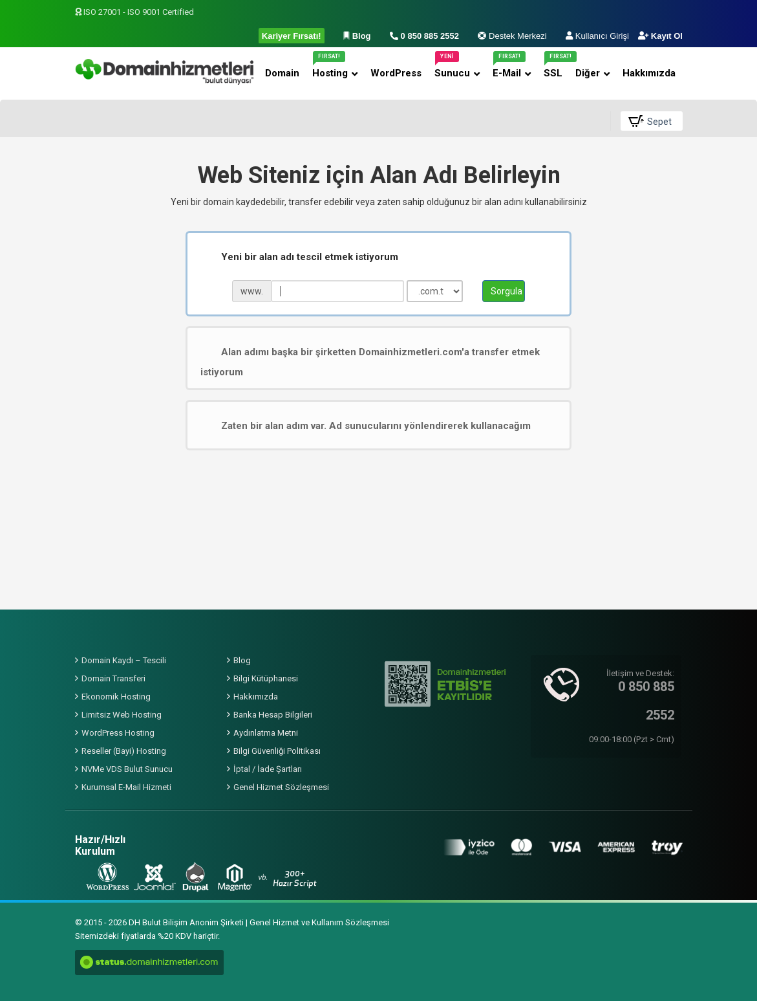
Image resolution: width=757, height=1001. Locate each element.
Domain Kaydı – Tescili (123, 660)
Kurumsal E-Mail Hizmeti (126, 787)
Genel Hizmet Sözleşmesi (281, 787)
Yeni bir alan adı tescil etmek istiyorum (299, 257)
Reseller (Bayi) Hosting (123, 751)
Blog (242, 660)
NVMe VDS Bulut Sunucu (127, 769)
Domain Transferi (113, 678)
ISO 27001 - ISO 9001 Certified (134, 12)
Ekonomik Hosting (116, 696)
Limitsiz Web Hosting (121, 715)
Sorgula (506, 291)
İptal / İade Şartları (267, 769)
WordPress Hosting (118, 733)
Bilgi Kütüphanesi (265, 678)
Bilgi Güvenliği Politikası (277, 751)
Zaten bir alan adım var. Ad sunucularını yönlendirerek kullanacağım (365, 426)
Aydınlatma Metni (265, 733)
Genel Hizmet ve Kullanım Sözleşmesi (319, 922)
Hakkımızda (255, 696)
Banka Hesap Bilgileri (272, 715)
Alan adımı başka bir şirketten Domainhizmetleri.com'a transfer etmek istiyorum (370, 361)
